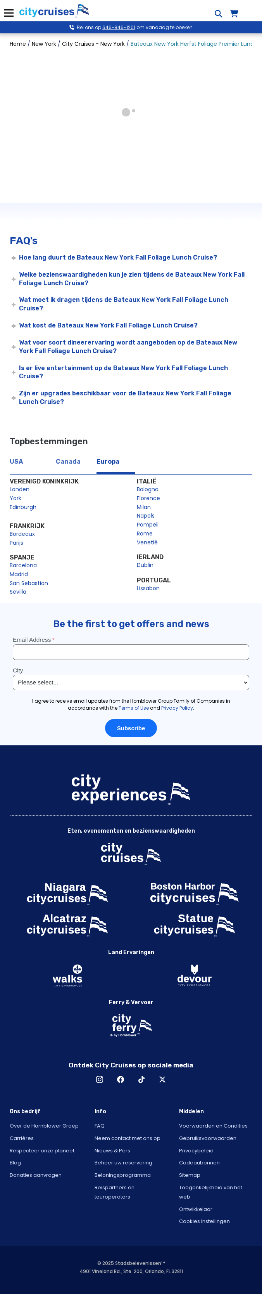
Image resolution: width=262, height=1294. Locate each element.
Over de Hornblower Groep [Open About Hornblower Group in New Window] (44, 1125)
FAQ (100, 1125)
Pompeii (148, 524)
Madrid (19, 574)
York (15, 498)
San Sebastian (29, 583)
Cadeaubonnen (199, 1162)
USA (16, 461)
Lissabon (148, 588)
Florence (148, 498)
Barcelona (23, 565)
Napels (146, 516)
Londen (19, 489)
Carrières (22, 1138)
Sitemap (189, 1175)
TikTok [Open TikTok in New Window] (141, 1079)
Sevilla (18, 592)
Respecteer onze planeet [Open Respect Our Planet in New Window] (42, 1150)
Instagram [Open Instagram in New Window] (99, 1079)
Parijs (16, 543)
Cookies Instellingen (204, 1221)
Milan (144, 507)
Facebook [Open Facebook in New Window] (120, 1079)
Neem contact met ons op (127, 1138)
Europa (108, 461)
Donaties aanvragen (36, 1175)
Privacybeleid (196, 1150)
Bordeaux (22, 534)
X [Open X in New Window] (162, 1079)
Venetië (147, 542)
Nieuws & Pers (112, 1150)
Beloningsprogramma (123, 1175)
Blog (15, 1162)
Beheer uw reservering (123, 1162)
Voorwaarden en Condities (213, 1125)
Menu (9, 13)
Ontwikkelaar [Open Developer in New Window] (195, 1209)
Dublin (145, 565)
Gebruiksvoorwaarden (207, 1138)
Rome (145, 533)
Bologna (148, 489)
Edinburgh (23, 507)
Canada (68, 461)
